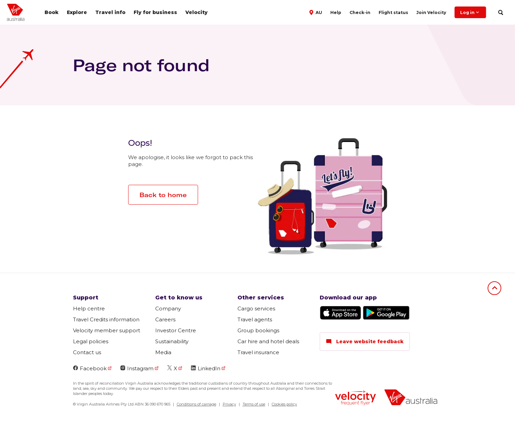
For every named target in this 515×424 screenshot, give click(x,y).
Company (168, 308)
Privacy (229, 404)
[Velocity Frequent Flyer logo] (355, 398)
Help (335, 12)
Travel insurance (258, 352)
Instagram (137, 368)
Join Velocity (431, 12)
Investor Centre (175, 330)
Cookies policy (284, 404)
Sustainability (171, 341)
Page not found (141, 65)
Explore (77, 12)
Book (52, 12)
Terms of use (254, 404)
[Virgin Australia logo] (410, 398)
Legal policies (90, 341)
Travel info (110, 12)
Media (163, 352)
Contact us (87, 352)
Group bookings (258, 330)
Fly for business (155, 12)
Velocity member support (106, 330)
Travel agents (254, 319)
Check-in (360, 12)
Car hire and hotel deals (268, 341)
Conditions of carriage (196, 404)
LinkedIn (205, 368)
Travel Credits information (106, 319)
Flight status (393, 12)
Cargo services (256, 308)
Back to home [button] (163, 195)
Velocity (196, 12)
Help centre (89, 308)
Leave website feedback (365, 341)
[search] (500, 12)
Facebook (90, 368)
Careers (165, 319)
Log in (470, 12)
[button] (316, 12)
